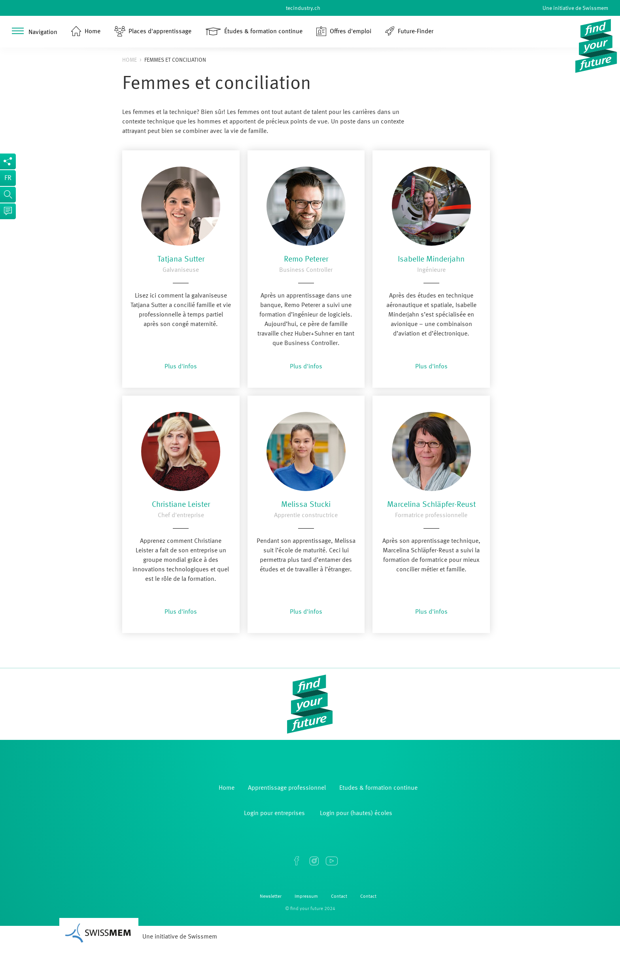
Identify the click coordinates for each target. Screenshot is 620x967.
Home (129, 60)
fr (7, 178)
